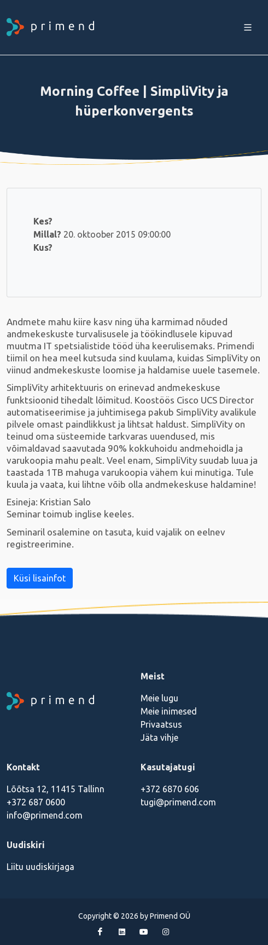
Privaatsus (161, 724)
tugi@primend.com (178, 802)
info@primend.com (45, 815)
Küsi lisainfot (40, 578)
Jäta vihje (159, 737)
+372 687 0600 (36, 802)
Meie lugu (159, 698)
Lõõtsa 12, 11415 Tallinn (55, 789)
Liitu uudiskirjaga (40, 867)
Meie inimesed (169, 711)
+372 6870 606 (170, 789)
